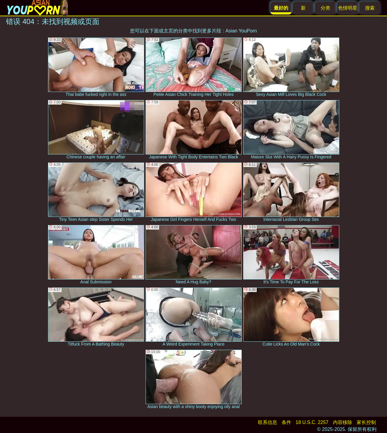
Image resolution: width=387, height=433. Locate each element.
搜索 (370, 8)
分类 (325, 8)
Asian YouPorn (241, 30)
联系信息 (267, 422)
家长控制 (366, 422)
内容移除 (342, 422)
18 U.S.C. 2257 (312, 422)
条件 (286, 422)
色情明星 (347, 8)
